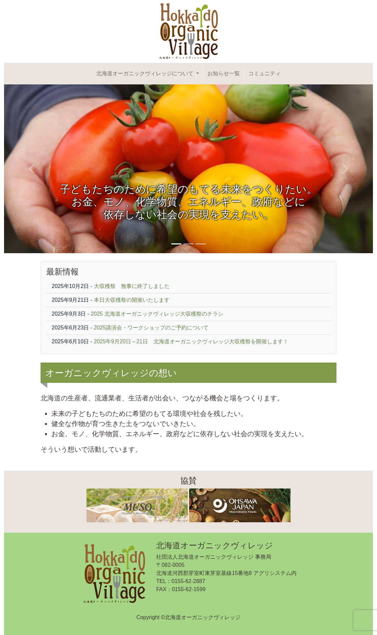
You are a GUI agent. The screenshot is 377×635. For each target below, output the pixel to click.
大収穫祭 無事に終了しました (132, 286)
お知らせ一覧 (223, 73)
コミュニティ (264, 73)
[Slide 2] (188, 244)
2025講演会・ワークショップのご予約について (151, 327)
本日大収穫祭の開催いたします (132, 300)
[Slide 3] (201, 244)
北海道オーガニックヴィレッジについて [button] (145, 73)
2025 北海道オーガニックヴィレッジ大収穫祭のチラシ (157, 314)
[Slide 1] (176, 244)
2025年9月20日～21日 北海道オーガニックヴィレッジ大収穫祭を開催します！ (191, 341)
